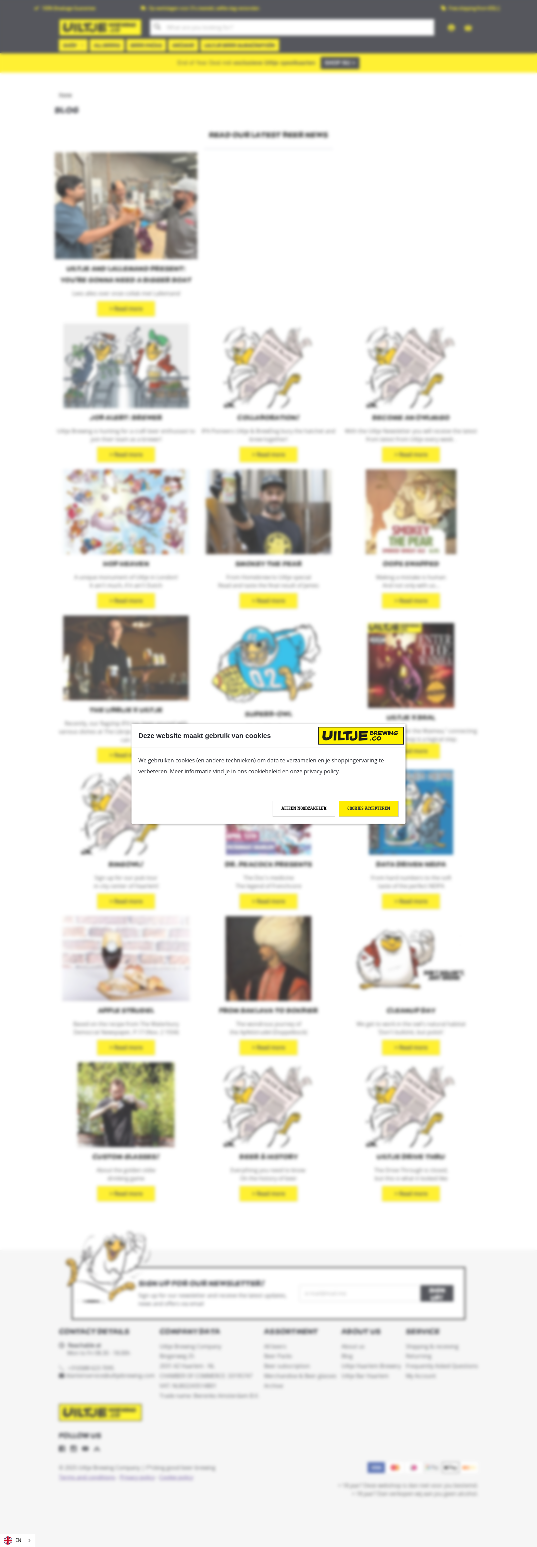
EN (12, 1540)
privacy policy (321, 771)
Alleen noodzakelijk (304, 809)
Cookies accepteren (368, 809)
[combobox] (17, 1540)
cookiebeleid (264, 771)
